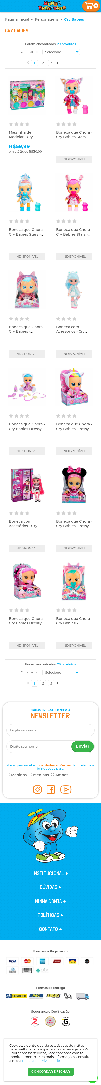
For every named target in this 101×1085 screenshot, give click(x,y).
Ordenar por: (30, 52)
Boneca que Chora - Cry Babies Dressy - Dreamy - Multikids (74, 428)
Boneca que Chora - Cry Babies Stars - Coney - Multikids (74, 234)
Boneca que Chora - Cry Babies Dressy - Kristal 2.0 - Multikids (27, 431)
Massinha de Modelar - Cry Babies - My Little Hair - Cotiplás (24, 139)
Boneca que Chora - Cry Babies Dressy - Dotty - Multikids (27, 623)
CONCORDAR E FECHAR (50, 1071)
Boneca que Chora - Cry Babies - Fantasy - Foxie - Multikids (74, 625)
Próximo (57, 63)
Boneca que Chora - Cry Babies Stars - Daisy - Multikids (74, 137)
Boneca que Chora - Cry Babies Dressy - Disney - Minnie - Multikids (74, 528)
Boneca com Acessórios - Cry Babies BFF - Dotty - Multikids (26, 528)
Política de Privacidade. (41, 1061)
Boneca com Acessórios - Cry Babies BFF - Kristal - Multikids (73, 334)
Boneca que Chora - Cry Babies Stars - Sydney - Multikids (27, 234)
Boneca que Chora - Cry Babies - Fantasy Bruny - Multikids (27, 334)
